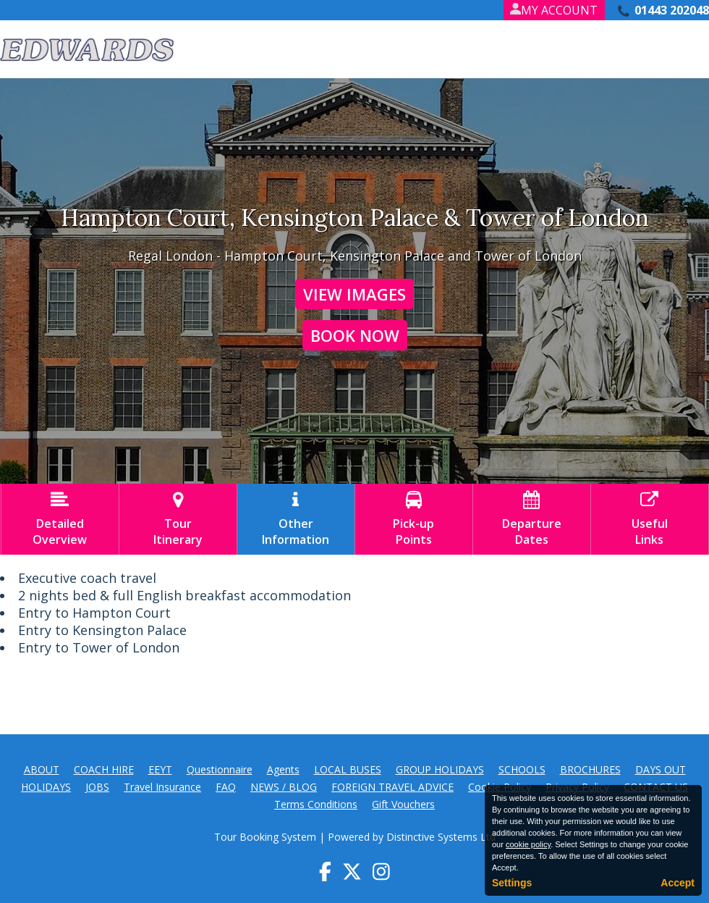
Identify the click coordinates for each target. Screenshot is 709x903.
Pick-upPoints (413, 519)
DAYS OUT (660, 769)
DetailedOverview (60, 519)
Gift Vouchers (403, 804)
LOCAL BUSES (347, 769)
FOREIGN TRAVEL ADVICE (392, 787)
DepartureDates (531, 519)
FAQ (226, 787)
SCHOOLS (521, 769)
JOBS (97, 787)
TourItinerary (178, 519)
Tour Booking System (265, 837)
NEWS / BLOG (283, 787)
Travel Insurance (162, 787)
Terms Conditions (315, 804)
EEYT (160, 769)
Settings (512, 883)
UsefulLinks (649, 519)
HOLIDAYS (46, 787)
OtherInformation (295, 519)
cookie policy (528, 844)
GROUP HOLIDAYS (440, 769)
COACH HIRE (104, 769)
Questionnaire (219, 769)
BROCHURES (590, 769)
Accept (678, 883)
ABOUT (41, 769)
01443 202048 (671, 10)
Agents (283, 769)
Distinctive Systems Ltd (441, 837)
